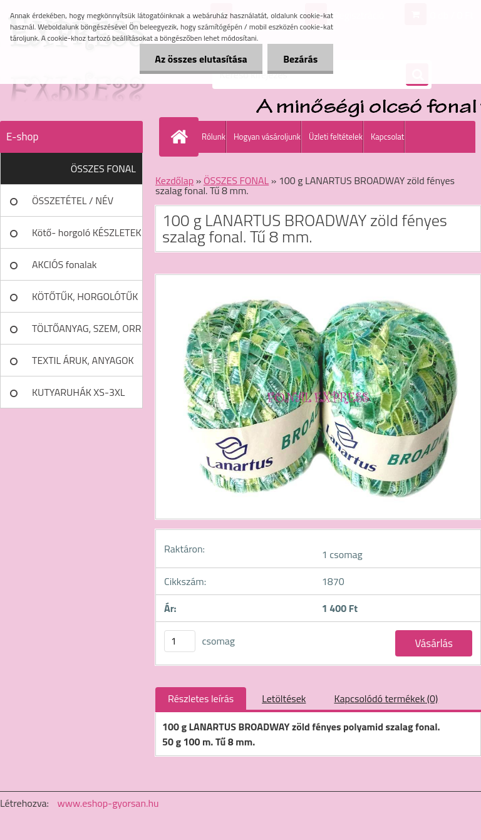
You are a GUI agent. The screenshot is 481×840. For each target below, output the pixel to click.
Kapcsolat (387, 136)
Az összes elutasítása (201, 58)
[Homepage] (182, 136)
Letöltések (284, 698)
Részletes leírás (201, 698)
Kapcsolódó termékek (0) (386, 698)
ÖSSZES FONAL (103, 168)
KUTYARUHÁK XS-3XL (78, 392)
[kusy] (179, 641)
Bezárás (300, 58)
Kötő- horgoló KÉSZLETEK (87, 232)
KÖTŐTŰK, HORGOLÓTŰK (85, 296)
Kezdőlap (174, 180)
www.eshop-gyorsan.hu (108, 803)
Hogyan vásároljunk (267, 136)
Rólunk (213, 136)
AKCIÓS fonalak (64, 264)
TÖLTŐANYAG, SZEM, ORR (87, 328)
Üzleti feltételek (336, 136)
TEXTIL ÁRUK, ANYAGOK (83, 360)
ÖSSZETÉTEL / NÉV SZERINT (72, 205)
